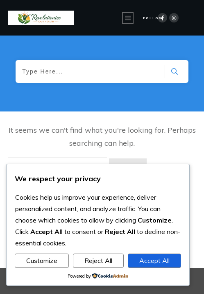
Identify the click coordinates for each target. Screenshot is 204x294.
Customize (41, 260)
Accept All (154, 260)
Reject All (98, 260)
